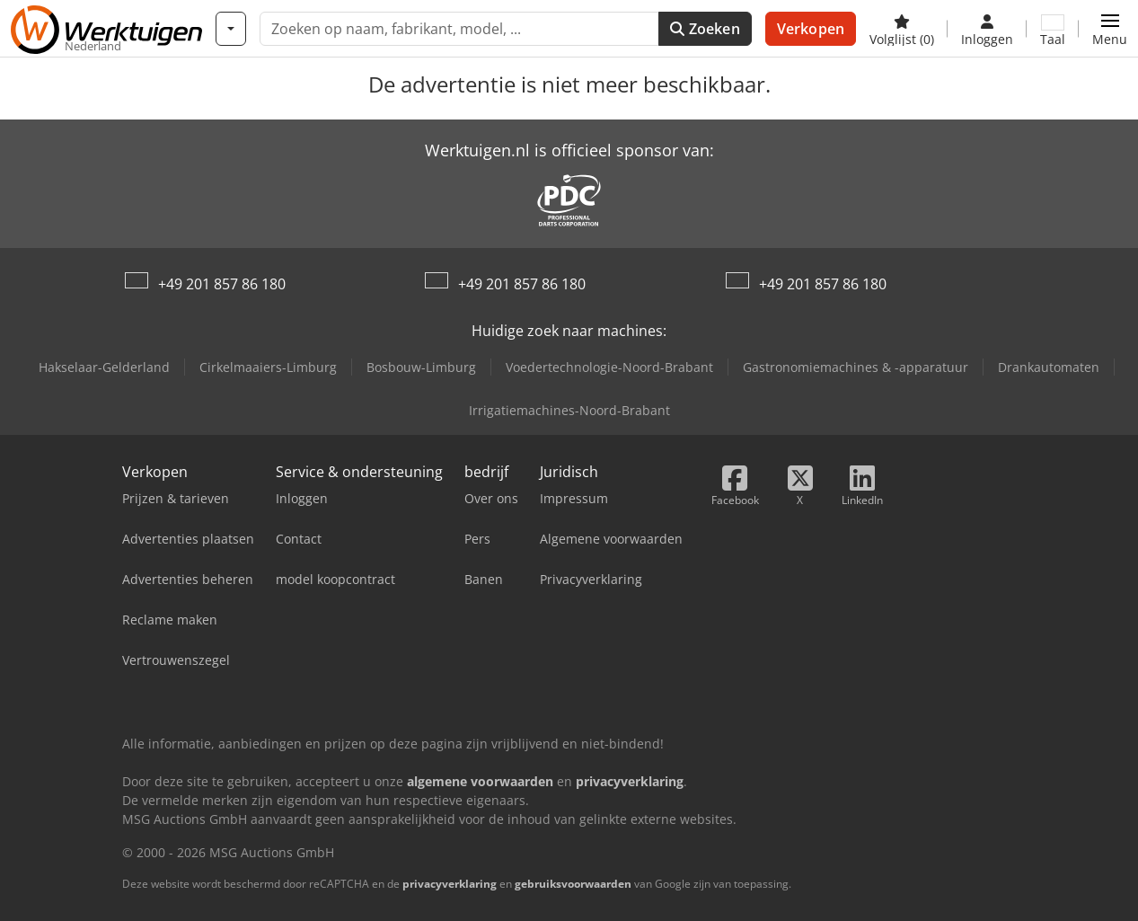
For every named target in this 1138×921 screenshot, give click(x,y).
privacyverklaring (449, 883)
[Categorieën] (231, 29)
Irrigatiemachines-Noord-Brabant (569, 410)
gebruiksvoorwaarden (573, 883)
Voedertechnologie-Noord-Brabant (609, 367)
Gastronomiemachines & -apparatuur (855, 367)
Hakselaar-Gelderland (104, 367)
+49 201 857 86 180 (222, 284)
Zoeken (704, 29)
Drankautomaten (1048, 367)
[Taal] (1052, 29)
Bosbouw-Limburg (421, 367)
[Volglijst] (901, 29)
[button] (1109, 29)
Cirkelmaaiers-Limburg (268, 367)
